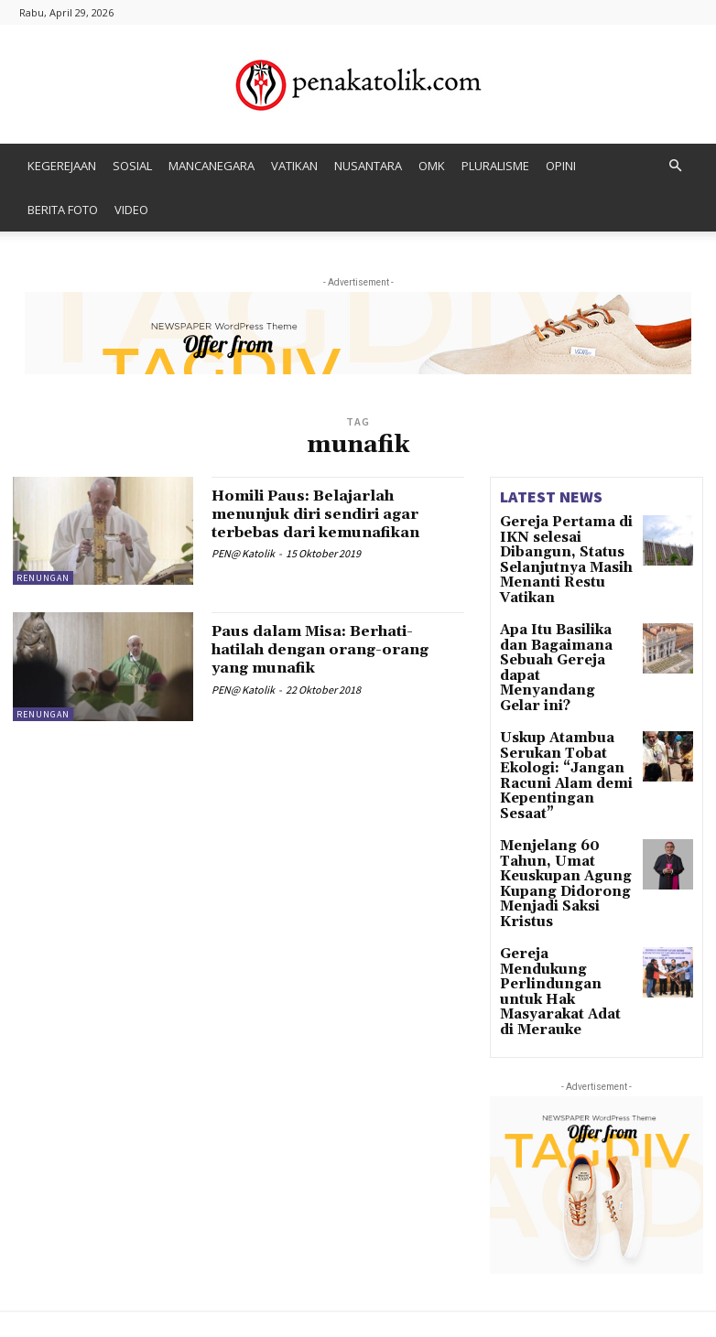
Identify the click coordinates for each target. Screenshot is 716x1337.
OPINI (561, 165)
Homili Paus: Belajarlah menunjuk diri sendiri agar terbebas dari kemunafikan (332, 514)
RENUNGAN (43, 578)
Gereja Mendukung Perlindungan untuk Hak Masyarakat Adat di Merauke (565, 860)
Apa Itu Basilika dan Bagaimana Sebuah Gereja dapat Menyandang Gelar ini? (559, 627)
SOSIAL (132, 165)
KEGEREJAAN (61, 165)
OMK (431, 165)
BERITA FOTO (62, 209)
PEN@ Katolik (243, 553)
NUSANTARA (368, 165)
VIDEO (131, 209)
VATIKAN (294, 165)
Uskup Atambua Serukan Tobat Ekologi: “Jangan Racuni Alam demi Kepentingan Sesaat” (561, 706)
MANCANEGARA (211, 165)
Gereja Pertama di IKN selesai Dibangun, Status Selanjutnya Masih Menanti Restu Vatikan (565, 547)
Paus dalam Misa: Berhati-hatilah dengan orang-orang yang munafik (334, 649)
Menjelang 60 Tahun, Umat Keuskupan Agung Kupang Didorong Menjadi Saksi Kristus (562, 786)
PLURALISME (495, 165)
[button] (675, 166)
